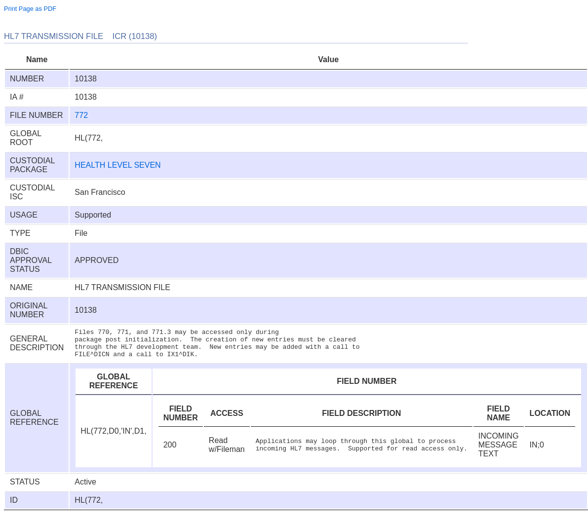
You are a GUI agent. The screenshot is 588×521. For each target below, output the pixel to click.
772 (81, 115)
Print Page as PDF (30, 8)
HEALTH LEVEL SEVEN (117, 165)
